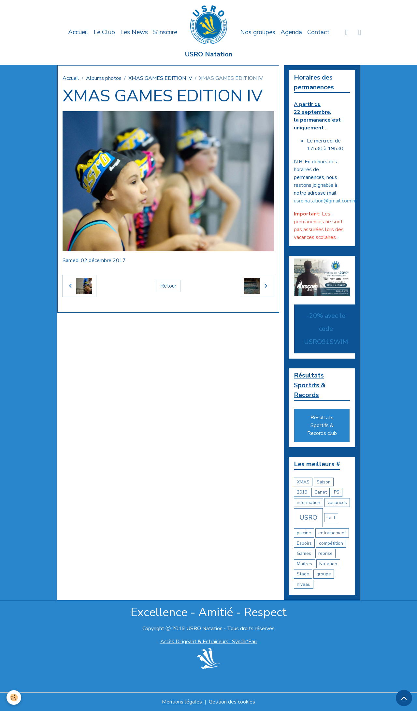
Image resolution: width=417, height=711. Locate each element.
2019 (302, 492)
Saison (324, 482)
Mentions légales (182, 701)
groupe (323, 574)
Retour (168, 285)
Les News (134, 32)
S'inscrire (165, 32)
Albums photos (104, 78)
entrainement (332, 533)
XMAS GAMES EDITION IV (160, 78)
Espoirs (304, 543)
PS (336, 492)
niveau (303, 584)
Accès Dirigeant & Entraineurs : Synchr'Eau (208, 641)
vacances (337, 502)
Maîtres (304, 564)
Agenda (291, 32)
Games (304, 553)
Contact (318, 32)
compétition (331, 543)
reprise (325, 553)
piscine (304, 533)
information (308, 502)
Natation (328, 564)
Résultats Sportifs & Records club (322, 425)
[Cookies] (14, 697)
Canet (320, 492)
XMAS (303, 482)
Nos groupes (257, 32)
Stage (303, 574)
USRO (308, 517)
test (331, 517)
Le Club (104, 32)
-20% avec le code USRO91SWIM (326, 328)
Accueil (78, 32)
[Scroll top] (404, 698)
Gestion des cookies (232, 701)
